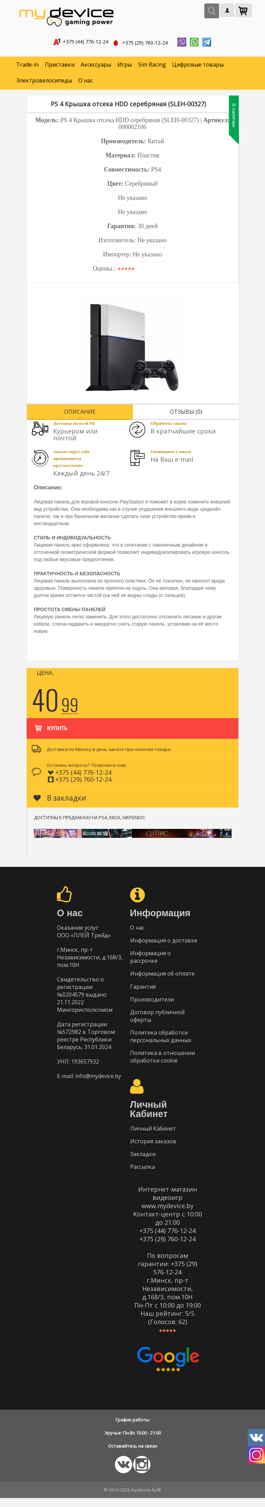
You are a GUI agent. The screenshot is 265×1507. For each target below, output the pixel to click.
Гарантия (143, 990)
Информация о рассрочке (150, 959)
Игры (124, 65)
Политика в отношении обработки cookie (162, 1062)
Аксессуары (96, 65)
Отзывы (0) (186, 412)
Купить (50, 726)
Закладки (143, 1162)
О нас (85, 81)
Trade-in (27, 65)
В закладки (59, 798)
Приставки (60, 65)
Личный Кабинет (153, 1135)
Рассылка (142, 1175)
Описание (80, 412)
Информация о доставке (163, 942)
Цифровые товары (198, 65)
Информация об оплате (162, 976)
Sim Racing (152, 65)
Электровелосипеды (44, 81)
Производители (152, 1003)
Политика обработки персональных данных (160, 1041)
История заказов (153, 1148)
